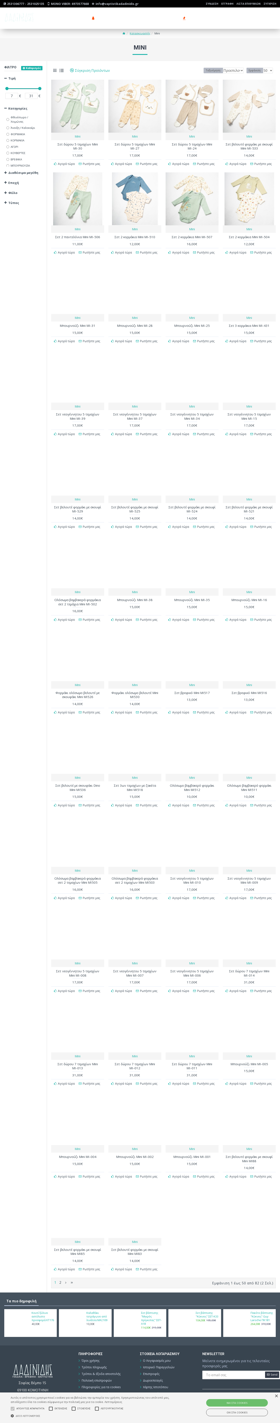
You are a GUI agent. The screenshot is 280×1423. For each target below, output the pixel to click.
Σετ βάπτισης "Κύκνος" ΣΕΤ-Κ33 (207, 1291)
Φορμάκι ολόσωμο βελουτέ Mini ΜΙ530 (134, 685)
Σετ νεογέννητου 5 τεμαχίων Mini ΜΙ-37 (134, 411)
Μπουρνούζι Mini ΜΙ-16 (249, 591)
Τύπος (13, 203)
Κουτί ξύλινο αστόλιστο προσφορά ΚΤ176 (43, 1293)
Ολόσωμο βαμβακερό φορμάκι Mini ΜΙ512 (192, 776)
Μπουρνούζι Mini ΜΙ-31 (77, 322)
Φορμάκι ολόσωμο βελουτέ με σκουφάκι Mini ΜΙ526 (77, 685)
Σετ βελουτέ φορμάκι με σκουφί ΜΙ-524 (192, 502)
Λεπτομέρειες (113, 1402)
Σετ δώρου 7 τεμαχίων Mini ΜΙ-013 (77, 1049)
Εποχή (13, 182)
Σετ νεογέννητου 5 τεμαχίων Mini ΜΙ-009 (249, 867)
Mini (77, 136)
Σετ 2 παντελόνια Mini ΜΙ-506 (77, 235)
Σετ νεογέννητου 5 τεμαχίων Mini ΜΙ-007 (134, 958)
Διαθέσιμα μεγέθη (23, 172)
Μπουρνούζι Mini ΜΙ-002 (135, 1138)
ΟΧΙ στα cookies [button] (237, 1412)
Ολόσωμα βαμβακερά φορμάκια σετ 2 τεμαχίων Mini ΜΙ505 (77, 867)
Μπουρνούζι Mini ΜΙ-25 (192, 322)
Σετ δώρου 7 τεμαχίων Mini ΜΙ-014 (249, 958)
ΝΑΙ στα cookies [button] (237, 1402)
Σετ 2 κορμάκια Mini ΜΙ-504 (249, 235)
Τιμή (12, 78)
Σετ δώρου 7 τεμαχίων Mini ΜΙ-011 (192, 1049)
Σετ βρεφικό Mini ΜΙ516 (249, 683)
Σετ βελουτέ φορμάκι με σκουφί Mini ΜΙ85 (77, 1231)
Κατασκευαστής (140, 33)
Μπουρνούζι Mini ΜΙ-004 (77, 1138)
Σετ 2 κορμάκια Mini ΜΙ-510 (134, 235)
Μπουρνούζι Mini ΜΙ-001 (192, 1138)
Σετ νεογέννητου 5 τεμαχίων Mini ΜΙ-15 (249, 411)
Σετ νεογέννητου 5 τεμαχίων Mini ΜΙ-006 (192, 958)
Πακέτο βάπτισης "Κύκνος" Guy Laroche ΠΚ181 (262, 1293)
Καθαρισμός (33, 68)
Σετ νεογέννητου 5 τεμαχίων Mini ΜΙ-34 (192, 411)
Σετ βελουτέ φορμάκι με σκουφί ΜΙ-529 (77, 502)
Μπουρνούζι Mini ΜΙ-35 (192, 591)
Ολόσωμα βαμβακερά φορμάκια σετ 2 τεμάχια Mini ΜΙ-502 (77, 593)
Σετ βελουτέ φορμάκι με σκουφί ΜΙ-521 (249, 502)
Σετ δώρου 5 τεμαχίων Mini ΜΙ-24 (192, 146)
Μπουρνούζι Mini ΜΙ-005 (249, 1047)
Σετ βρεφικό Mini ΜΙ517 (192, 683)
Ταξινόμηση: (204, 70)
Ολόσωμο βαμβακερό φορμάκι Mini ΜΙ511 (249, 776)
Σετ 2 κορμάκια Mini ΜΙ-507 (192, 235)
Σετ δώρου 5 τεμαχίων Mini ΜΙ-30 (77, 146)
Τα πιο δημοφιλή (21, 1278)
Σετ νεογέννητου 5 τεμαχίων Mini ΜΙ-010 (192, 867)
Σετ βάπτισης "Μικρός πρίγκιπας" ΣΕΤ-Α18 (151, 1295)
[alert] (140, 1407)
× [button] (276, 1396)
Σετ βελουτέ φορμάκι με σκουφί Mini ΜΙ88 (249, 1140)
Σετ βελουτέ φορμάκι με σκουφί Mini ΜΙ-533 (249, 146)
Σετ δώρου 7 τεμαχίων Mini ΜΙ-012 (135, 1049)
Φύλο (13, 193)
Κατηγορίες (17, 108)
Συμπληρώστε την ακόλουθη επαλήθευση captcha (217, 1377)
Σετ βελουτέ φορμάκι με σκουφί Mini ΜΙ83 (134, 1231)
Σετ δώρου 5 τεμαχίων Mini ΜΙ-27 (135, 146)
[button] (95, 1416)
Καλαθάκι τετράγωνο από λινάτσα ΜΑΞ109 (96, 1293)
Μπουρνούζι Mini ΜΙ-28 (135, 322)
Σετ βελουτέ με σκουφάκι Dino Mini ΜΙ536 (77, 776)
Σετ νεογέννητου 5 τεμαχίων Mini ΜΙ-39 (77, 411)
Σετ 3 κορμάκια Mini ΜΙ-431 (249, 322)
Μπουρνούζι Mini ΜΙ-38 (135, 591)
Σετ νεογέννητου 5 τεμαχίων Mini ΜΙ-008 (77, 958)
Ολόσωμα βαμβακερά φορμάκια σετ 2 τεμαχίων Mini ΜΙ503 (135, 867)
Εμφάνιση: (256, 70)
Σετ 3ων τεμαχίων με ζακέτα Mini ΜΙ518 (135, 776)
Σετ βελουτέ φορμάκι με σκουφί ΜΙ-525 (134, 502)
